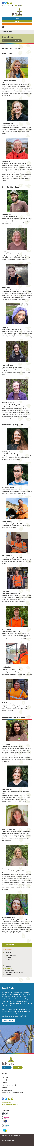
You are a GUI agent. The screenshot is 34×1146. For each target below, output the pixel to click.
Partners (9, 959)
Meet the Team (9, 968)
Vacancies (8, 974)
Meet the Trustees (10, 970)
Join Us (17, 21)
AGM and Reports (11, 955)
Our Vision (8, 966)
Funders (9, 957)
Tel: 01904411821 (7, 1102)
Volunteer (17, 24)
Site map (25, 1138)
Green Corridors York (9, 1085)
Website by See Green (8, 1140)
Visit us (4, 1087)
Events (4, 1080)
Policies (9, 963)
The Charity (8, 952)
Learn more (8, 1020)
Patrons (9, 961)
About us (12, 40)
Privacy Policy (18, 1138)
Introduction (8, 949)
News (4, 1082)
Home (9, 40)
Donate (17, 18)
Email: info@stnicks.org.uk (10, 1104)
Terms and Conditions (7, 1138)
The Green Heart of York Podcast (14, 972)
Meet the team (7, 1090)
